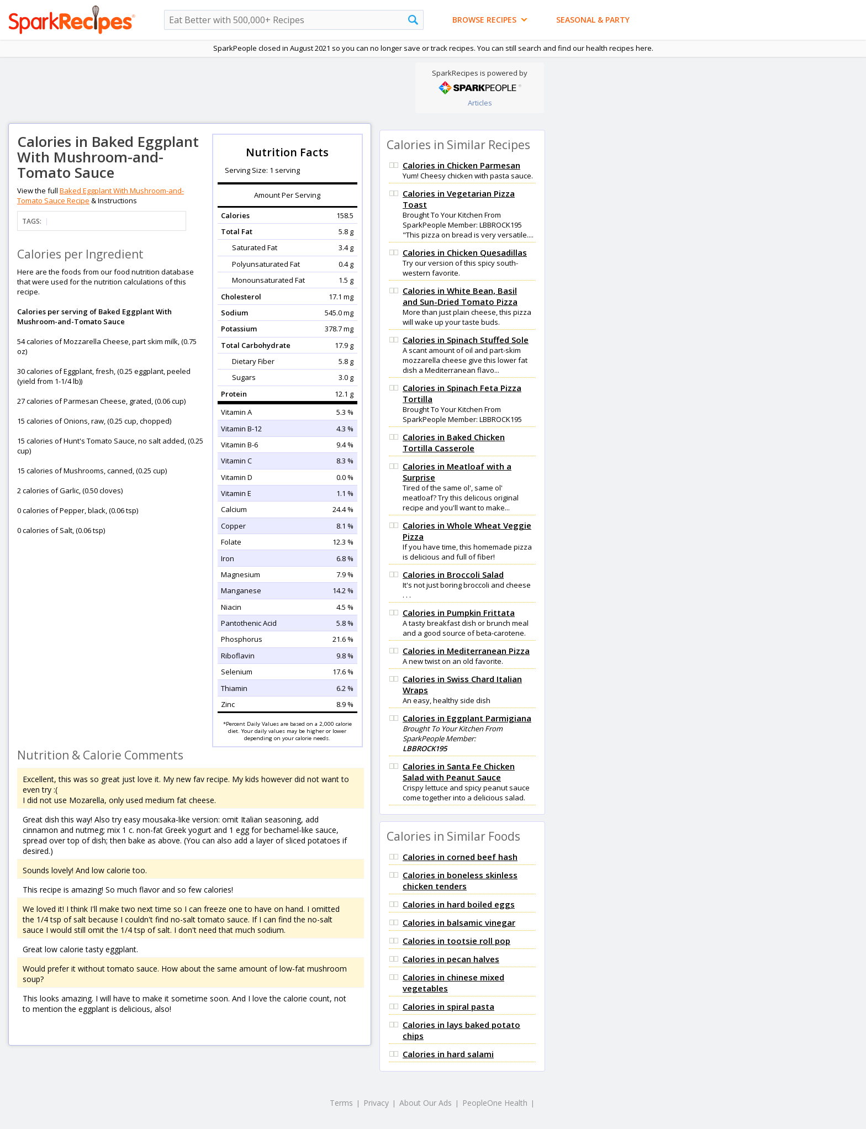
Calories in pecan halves (451, 958)
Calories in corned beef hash (460, 856)
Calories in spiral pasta (448, 1006)
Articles (480, 103)
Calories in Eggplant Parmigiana (467, 718)
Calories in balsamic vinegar (459, 922)
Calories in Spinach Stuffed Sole (466, 339)
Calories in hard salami (448, 1053)
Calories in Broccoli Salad (453, 574)
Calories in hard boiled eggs (459, 904)
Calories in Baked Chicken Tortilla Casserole (454, 442)
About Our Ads (425, 1103)
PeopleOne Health (494, 1103)
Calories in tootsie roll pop (456, 940)
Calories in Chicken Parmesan (461, 165)
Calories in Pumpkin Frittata (459, 612)
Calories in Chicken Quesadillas (465, 252)
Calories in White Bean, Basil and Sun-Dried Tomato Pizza (460, 296)
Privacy (376, 1103)
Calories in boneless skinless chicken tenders (460, 880)
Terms (341, 1103)
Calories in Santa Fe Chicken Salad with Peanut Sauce (459, 772)
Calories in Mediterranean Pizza (466, 650)
